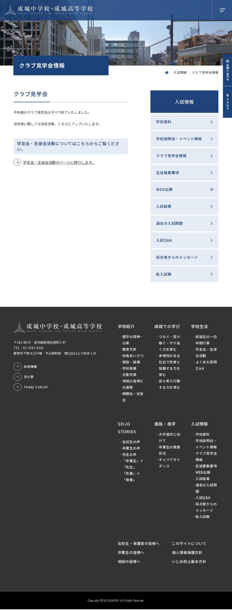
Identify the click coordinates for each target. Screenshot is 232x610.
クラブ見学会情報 (171, 155)
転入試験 (163, 274)
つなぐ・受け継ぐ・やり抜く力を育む (169, 343)
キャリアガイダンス (169, 462)
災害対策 (129, 375)
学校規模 (129, 368)
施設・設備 (131, 362)
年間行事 (203, 343)
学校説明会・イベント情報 (179, 138)
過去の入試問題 (169, 223)
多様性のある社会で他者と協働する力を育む (169, 365)
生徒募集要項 (167, 172)
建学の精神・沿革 (133, 340)
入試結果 (163, 206)
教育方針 (129, 349)
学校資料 (163, 121)
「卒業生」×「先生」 (133, 464)
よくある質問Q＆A (206, 365)
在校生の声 (131, 442)
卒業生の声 (131, 448)
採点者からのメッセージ (177, 257)
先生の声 (129, 454)
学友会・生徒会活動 (206, 352)
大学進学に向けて (169, 437)
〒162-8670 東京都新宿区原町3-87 (40, 342)
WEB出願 (164, 189)
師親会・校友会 (133, 397)
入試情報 (184, 101)
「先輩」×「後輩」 (131, 476)
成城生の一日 (206, 337)
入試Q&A (164, 240)
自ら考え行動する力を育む (169, 384)
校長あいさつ (133, 356)
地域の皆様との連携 (133, 384)
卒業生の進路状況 (169, 450)
